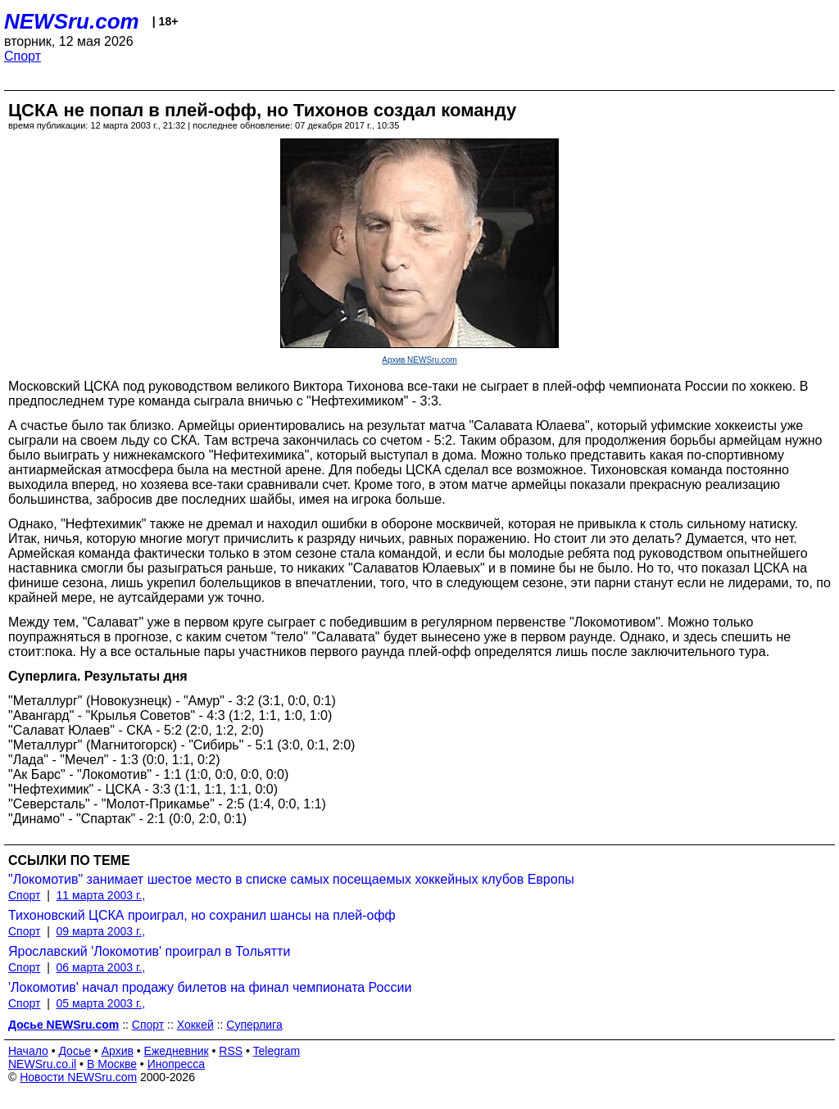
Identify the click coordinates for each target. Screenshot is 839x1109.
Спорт (22, 56)
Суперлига (254, 1024)
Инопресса (176, 1064)
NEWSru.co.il (42, 1064)
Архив (118, 1050)
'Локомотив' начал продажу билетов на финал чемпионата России (209, 987)
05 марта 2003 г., (101, 1003)
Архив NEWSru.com (419, 359)
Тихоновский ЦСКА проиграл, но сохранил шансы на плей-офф (202, 915)
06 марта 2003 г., (101, 967)
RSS (231, 1050)
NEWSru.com (71, 21)
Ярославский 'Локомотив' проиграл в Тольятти (149, 951)
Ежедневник (176, 1050)
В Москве (112, 1064)
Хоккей (195, 1024)
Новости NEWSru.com (78, 1077)
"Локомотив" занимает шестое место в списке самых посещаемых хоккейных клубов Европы (291, 879)
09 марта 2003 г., (101, 931)
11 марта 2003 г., (101, 895)
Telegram (277, 1050)
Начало (28, 1050)
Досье (74, 1050)
